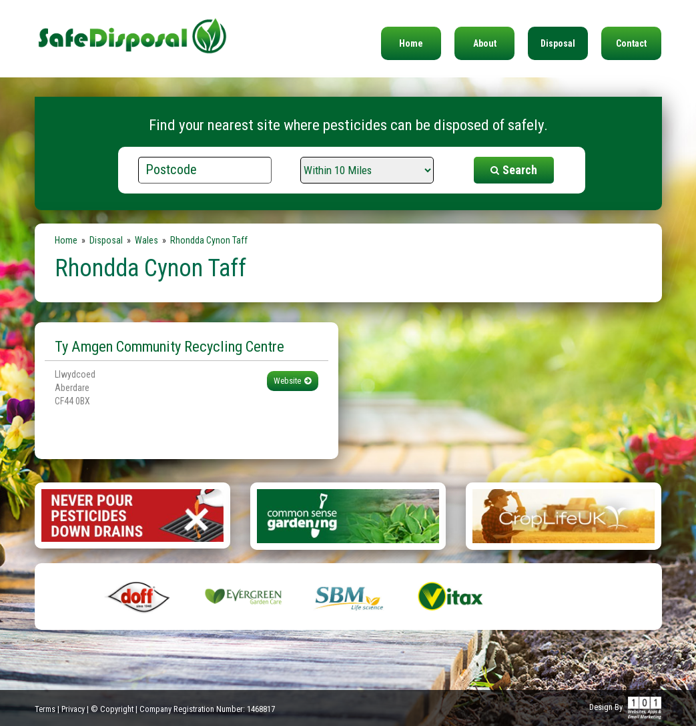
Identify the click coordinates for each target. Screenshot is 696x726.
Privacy (73, 709)
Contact (631, 43)
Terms (45, 709)
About (484, 43)
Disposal (558, 43)
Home (411, 43)
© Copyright (112, 709)
